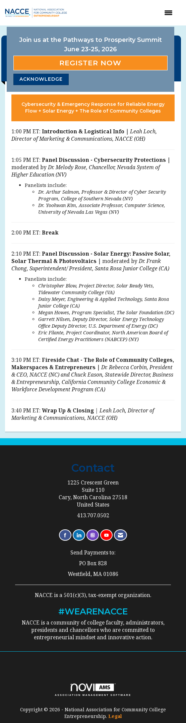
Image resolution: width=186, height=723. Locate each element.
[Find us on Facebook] (65, 535)
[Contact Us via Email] (120, 535)
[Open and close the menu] (126, 12)
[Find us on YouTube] (106, 535)
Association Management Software (93, 689)
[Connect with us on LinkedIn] (79, 535)
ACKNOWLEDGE (41, 79)
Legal (115, 716)
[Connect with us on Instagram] (92, 535)
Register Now (90, 63)
